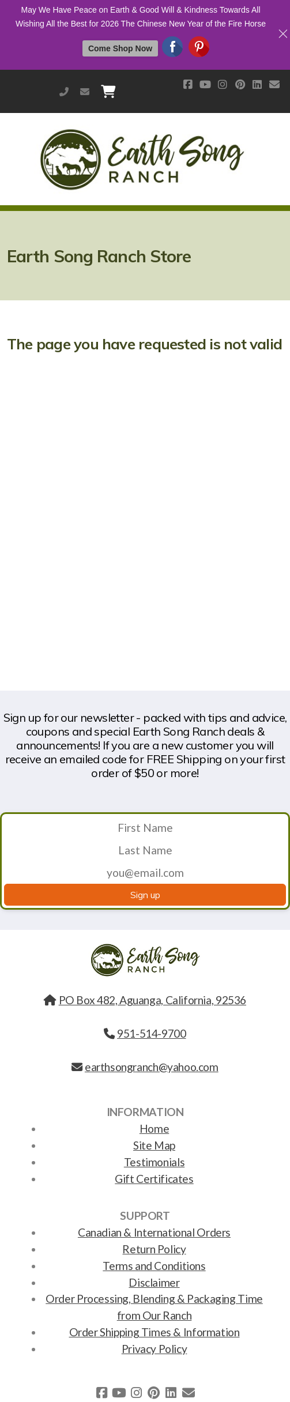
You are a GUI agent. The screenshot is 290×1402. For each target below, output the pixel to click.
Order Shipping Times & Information (154, 1332)
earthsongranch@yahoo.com (84, 91)
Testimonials (154, 1162)
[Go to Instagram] (222, 84)
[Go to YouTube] (205, 84)
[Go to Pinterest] (239, 84)
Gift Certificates (154, 1178)
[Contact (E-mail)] (274, 84)
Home (154, 1128)
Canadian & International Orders (154, 1232)
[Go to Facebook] (188, 84)
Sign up (145, 894)
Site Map (154, 1145)
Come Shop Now (120, 48)
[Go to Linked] (257, 84)
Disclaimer (154, 1282)
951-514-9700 (64, 91)
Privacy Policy (154, 1348)
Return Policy (154, 1249)
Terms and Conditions (154, 1265)
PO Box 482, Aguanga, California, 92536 (145, 1000)
